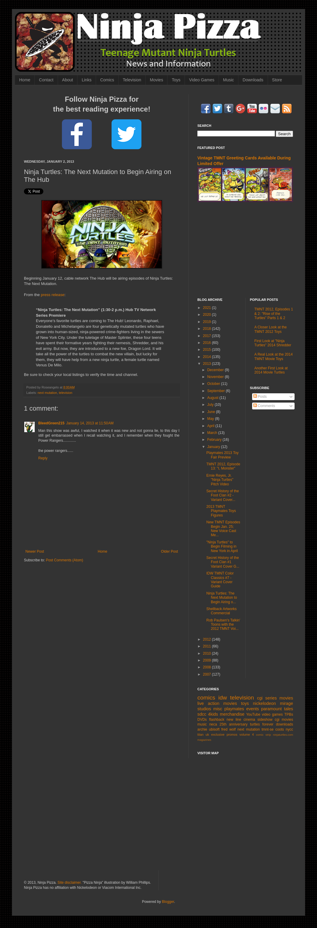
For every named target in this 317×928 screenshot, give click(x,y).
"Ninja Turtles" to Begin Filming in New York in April (222, 546)
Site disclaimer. (69, 882)
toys (245, 703)
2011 (207, 646)
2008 (207, 667)
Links (87, 79)
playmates (234, 708)
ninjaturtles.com (283, 734)
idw (222, 697)
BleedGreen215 (51, 423)
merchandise (232, 714)
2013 (207, 364)
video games (272, 714)
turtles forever (261, 724)
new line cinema (241, 719)
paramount (271, 708)
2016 (207, 343)
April (211, 426)
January (214, 447)
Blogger (168, 902)
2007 (207, 674)
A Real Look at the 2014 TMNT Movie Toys (273, 356)
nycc (289, 729)
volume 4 (247, 734)
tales (288, 708)
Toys (176, 79)
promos (232, 734)
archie (202, 729)
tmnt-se (268, 729)
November (216, 377)
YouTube (253, 714)
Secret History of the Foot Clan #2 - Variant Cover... (222, 495)
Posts (260, 396)
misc (217, 708)
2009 (207, 660)
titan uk (203, 734)
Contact (46, 79)
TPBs (288, 714)
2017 (207, 336)
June (211, 412)
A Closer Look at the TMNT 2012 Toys (270, 329)
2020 (207, 315)
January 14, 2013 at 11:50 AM (89, 423)
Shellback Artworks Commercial (221, 611)
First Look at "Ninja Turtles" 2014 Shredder (272, 343)
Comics (107, 79)
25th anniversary (234, 724)
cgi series (267, 698)
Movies (156, 79)
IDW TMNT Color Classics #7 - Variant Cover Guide (220, 579)
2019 (207, 322)
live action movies (217, 703)
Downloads (253, 79)
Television (132, 79)
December (216, 370)
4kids (213, 714)
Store (277, 79)
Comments (264, 406)
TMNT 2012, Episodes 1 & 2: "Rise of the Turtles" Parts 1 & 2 (273, 313)
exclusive (217, 734)
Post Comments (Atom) (64, 560)
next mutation (47, 392)
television (65, 392)
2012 (207, 639)
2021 (207, 308)
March (212, 433)
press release (52, 294)
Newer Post (34, 551)
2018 (207, 329)
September (216, 391)
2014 (207, 357)
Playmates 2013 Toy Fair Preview (222, 455)
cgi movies (284, 719)
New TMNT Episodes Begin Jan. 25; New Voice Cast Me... (223, 528)
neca (213, 724)
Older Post (169, 551)
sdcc (201, 714)
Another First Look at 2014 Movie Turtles (271, 370)
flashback (216, 719)
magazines (204, 739)
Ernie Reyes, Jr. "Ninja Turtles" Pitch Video (219, 479)
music (202, 724)
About (67, 79)
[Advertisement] (158, 818)
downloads (284, 724)
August (213, 398)
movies (286, 698)
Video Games (201, 79)
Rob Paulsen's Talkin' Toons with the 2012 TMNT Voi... (223, 624)
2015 (207, 350)
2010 (207, 653)
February (214, 440)
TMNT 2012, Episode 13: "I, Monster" (223, 466)
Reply (43, 458)
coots (279, 729)
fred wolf (228, 729)
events (252, 708)
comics (206, 697)
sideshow (264, 719)
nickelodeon (264, 703)
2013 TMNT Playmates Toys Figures (221, 511)
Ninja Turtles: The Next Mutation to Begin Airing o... (221, 597)
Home (24, 79)
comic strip (263, 734)
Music (228, 79)
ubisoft (214, 729)
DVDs (202, 719)
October (214, 384)
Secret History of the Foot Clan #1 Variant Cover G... (222, 562)
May (211, 419)
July (211, 405)
